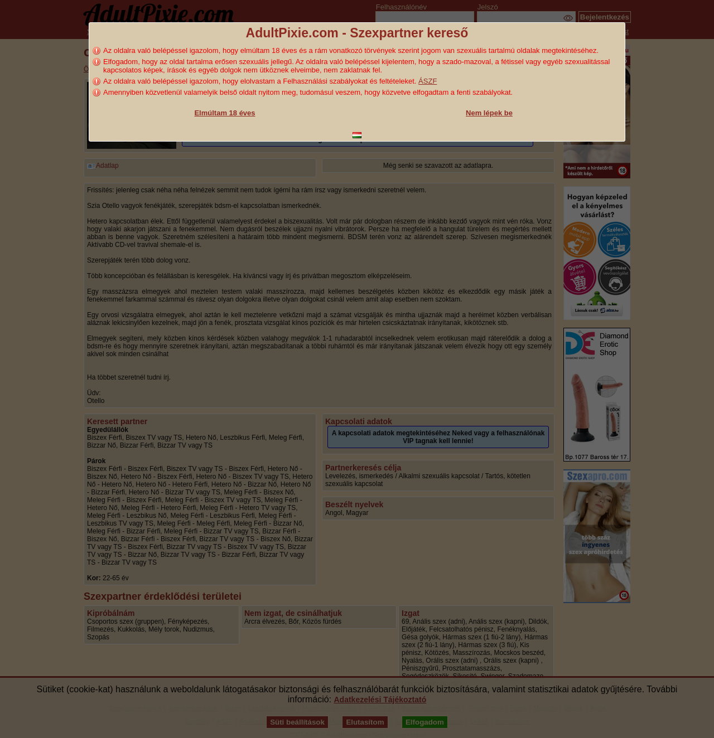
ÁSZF (427, 81)
